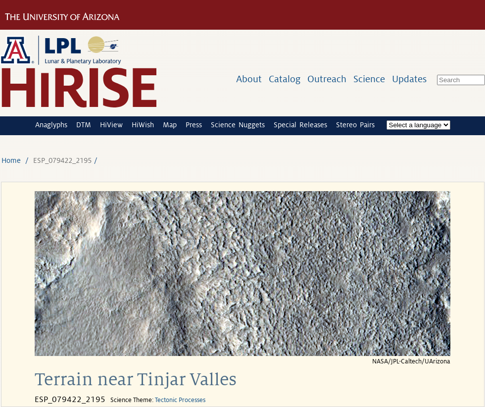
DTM (83, 125)
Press (194, 125)
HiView (111, 125)
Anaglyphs (51, 125)
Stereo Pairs (355, 125)
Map (170, 125)
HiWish (143, 125)
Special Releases (300, 125)
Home (11, 160)
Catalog (284, 79)
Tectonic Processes (180, 400)
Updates (409, 79)
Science (369, 79)
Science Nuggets (238, 125)
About (249, 79)
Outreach (326, 79)
